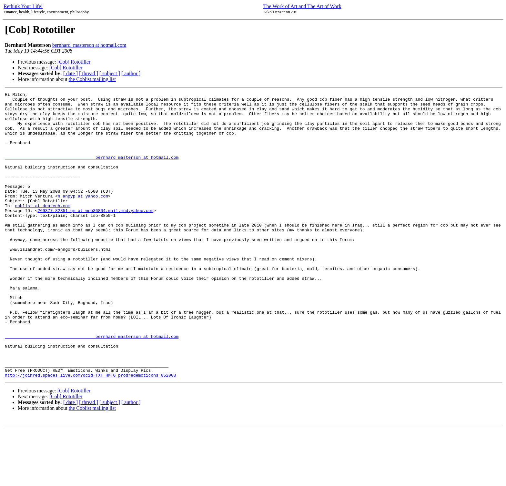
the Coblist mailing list (92, 79)
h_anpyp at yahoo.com (83, 217)
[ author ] (131, 73)
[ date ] (70, 73)
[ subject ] (109, 73)
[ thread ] (88, 73)
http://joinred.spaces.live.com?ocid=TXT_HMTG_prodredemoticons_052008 (90, 432)
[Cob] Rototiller (74, 62)
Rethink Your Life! (23, 6)
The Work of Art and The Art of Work (302, 6)
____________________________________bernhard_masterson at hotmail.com (91, 171)
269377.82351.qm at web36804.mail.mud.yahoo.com (95, 235)
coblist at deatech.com (42, 229)
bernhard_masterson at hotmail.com (89, 45)
